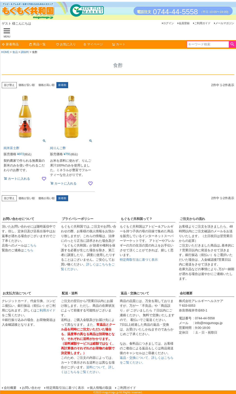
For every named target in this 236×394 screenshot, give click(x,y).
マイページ (93, 44)
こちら (32, 245)
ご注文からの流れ (192, 219)
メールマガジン (224, 23)
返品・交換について (135, 293)
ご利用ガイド (202, 23)
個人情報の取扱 (100, 387)
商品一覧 (37, 44)
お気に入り (66, 44)
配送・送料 (70, 293)
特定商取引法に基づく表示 (139, 259)
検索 (232, 44)
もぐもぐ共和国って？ (136, 219)
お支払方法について (17, 293)
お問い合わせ (31, 387)
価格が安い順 (27, 85)
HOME (5, 52)
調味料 (25, 52)
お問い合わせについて (18, 219)
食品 (15, 52)
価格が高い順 (46, 85)
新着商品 (10, 44)
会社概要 (186, 293)
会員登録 (184, 23)
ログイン (168, 23)
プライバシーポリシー (77, 219)
